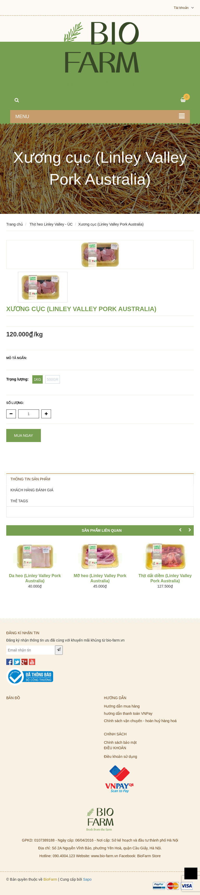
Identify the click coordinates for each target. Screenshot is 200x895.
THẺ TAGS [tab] (19, 501)
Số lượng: (15, 403)
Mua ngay (23, 435)
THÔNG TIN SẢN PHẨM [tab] (30, 479)
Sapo (87, 879)
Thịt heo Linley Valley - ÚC (51, 224)
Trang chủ (14, 224)
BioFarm (50, 879)
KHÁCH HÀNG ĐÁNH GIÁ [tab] (31, 490)
